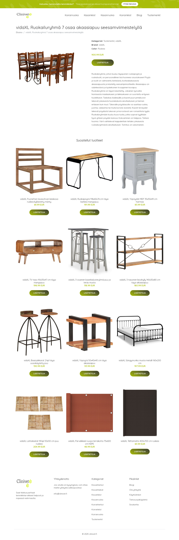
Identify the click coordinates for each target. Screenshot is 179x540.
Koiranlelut (125, 15)
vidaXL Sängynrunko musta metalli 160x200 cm (140, 363)
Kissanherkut (97, 486)
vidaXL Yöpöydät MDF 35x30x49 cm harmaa (140, 202)
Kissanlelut (89, 15)
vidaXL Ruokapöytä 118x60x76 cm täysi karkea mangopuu (89, 202)
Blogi (139, 15)
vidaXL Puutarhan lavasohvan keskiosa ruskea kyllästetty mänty (39, 202)
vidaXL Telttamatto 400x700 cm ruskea (140, 442)
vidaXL (118, 42)
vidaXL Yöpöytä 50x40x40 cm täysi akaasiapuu (89, 363)
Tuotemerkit (153, 15)
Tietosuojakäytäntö (138, 501)
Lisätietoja (102, 64)
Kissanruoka (107, 15)
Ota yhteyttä (135, 491)
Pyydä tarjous (129, 4)
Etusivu (19, 33)
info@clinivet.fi (60, 495)
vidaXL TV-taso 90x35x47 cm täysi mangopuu (39, 282)
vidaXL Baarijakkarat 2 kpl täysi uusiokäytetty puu (39, 363)
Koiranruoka (72, 15)
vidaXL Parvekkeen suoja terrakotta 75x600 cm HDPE (89, 444)
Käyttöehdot (135, 496)
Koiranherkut (97, 506)
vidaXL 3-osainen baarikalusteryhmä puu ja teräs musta (89, 282)
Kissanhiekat (97, 491)
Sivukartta (134, 506)
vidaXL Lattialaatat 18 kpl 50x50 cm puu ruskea (39, 444)
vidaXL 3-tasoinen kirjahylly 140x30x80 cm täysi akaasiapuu (140, 282)
